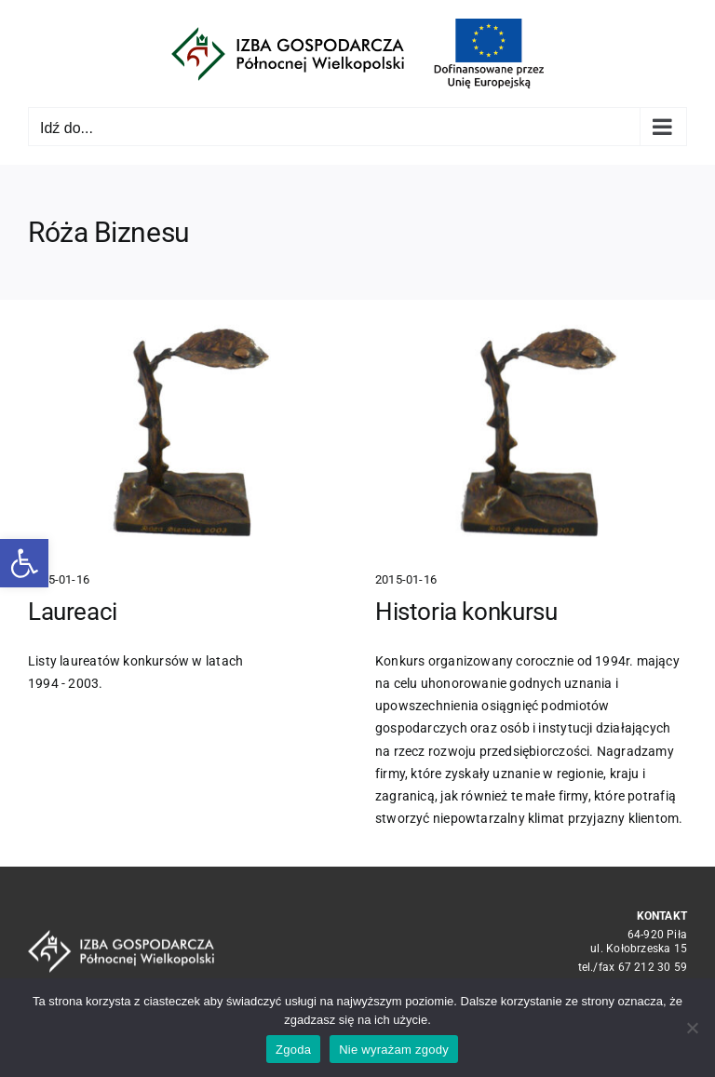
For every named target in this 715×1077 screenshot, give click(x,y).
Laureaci (72, 612)
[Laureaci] (183, 435)
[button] (24, 563)
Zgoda (293, 1050)
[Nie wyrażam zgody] (691, 1027)
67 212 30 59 (653, 967)
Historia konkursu (466, 611)
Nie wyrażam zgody (394, 1050)
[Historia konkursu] (530, 435)
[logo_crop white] (121, 936)
